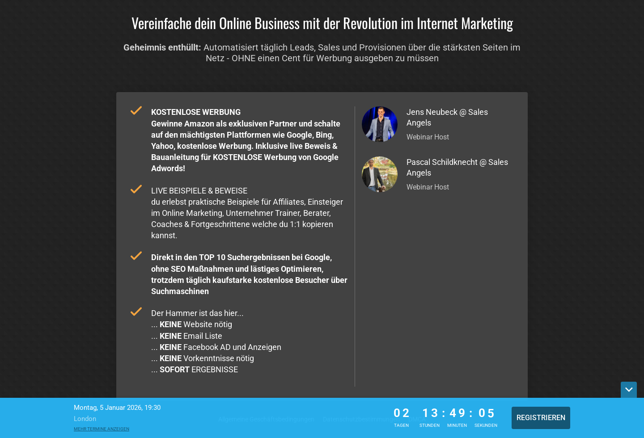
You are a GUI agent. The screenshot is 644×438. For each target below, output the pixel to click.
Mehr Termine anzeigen (101, 428)
